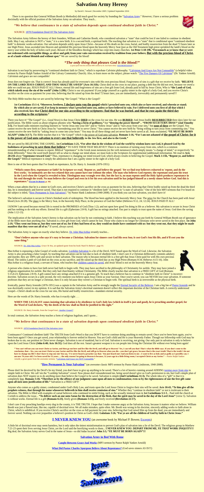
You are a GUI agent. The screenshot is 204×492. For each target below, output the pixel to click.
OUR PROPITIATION (124, 65)
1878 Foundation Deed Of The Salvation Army (50, 32)
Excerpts (146, 419)
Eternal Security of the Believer (137, 285)
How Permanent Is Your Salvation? (48, 192)
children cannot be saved (91, 262)
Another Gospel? (66, 310)
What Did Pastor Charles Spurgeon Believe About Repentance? (87, 448)
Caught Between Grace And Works (77, 442)
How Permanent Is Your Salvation (63, 364)
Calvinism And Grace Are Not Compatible (152, 70)
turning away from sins (176, 370)
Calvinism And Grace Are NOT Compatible (75, 359)
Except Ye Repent (37, 181)
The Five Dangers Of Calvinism (155, 73)
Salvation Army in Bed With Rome (102, 437)
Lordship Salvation (79, 251)
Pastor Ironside (180, 285)
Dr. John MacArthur (79, 232)
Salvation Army (132, 16)
